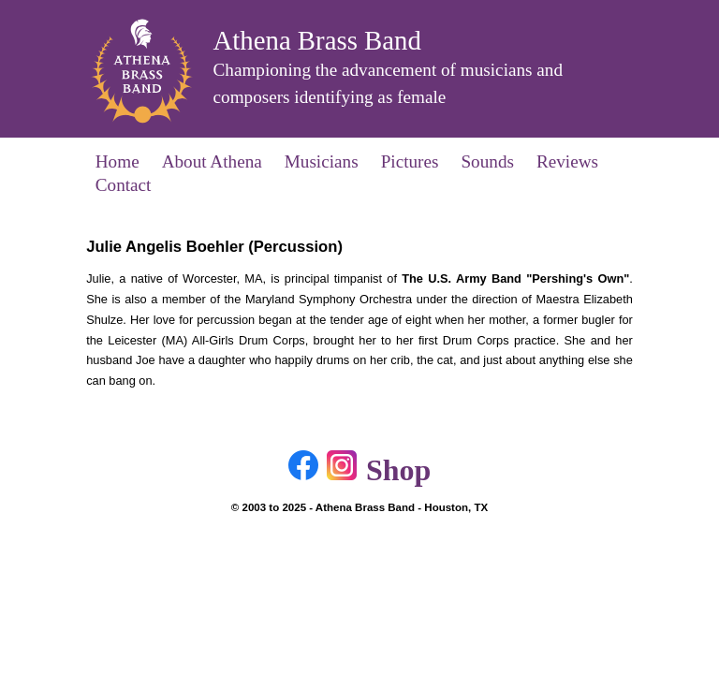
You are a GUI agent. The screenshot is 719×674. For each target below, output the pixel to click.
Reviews (567, 161)
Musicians (322, 161)
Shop (398, 470)
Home (117, 161)
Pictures (410, 161)
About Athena (212, 161)
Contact (123, 185)
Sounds (487, 161)
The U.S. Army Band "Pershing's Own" (515, 278)
